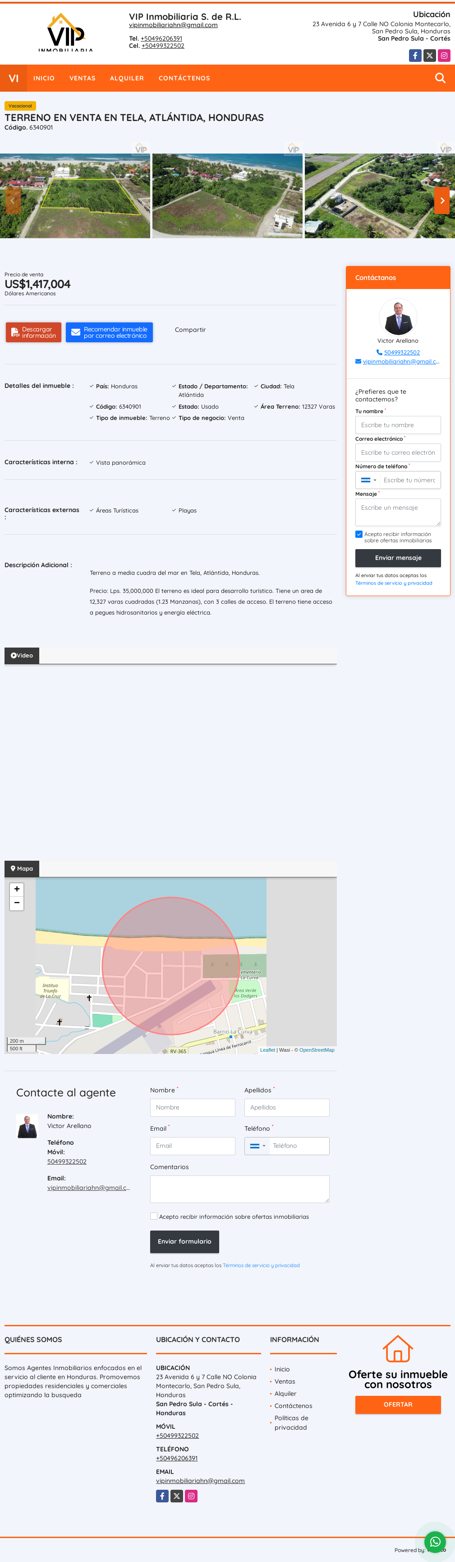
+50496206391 (161, 38)
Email (160, 1128)
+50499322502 (163, 46)
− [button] (17, 903)
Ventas (82, 78)
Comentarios (169, 1167)
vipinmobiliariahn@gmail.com (173, 25)
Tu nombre (370, 411)
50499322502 (67, 1161)
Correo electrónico (380, 438)
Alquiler (127, 78)
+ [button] (17, 890)
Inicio (44, 78)
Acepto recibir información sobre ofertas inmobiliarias (234, 1216)
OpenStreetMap (317, 1050)
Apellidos (259, 1090)
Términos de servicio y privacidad (261, 1265)
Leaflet (267, 1050)
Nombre (164, 1090)
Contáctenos (184, 78)
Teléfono (258, 1128)
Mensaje (367, 493)
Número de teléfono (382, 466)
